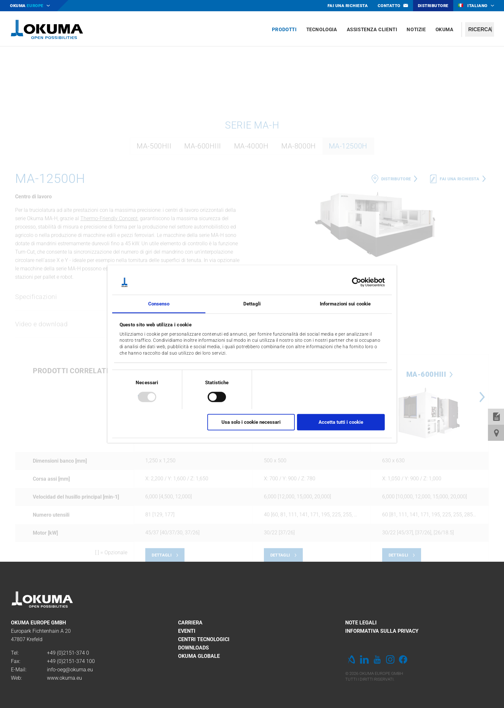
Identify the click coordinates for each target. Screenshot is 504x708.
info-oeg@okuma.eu (70, 670)
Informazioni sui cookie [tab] (345, 303)
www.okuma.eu (64, 678)
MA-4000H (251, 228)
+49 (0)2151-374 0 (68, 653)
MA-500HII (154, 228)
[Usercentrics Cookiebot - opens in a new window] (356, 282)
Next (482, 479)
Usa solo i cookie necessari (251, 422)
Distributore (396, 261)
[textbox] (479, 29)
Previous (258, 479)
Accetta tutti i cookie (341, 422)
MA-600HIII (202, 228)
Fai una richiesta (459, 261)
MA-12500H (348, 228)
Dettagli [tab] (252, 303)
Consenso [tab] (159, 303)
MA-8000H (298, 228)
